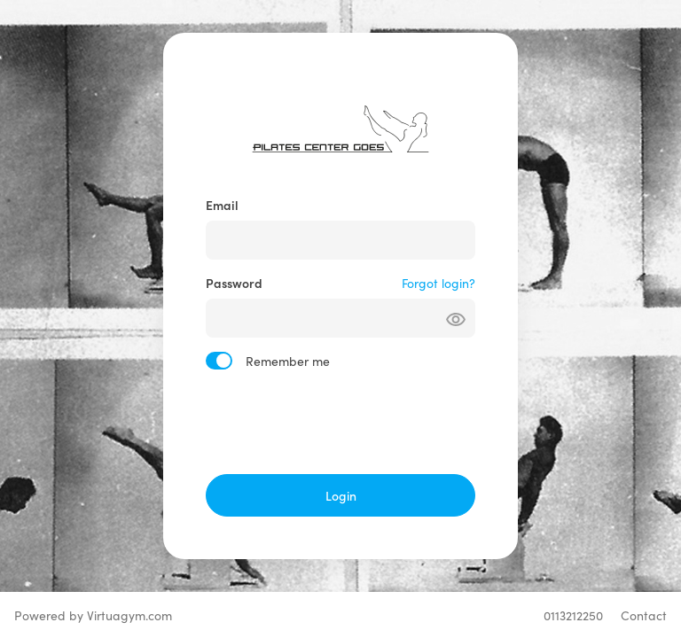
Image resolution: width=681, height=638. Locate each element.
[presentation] (340, 421)
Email (222, 205)
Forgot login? (438, 283)
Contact (644, 615)
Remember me (288, 361)
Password (234, 283)
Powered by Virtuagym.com (93, 615)
